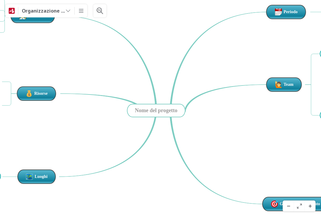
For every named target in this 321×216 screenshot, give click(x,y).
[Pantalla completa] (299, 206)
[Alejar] (288, 206)
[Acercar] (309, 206)
